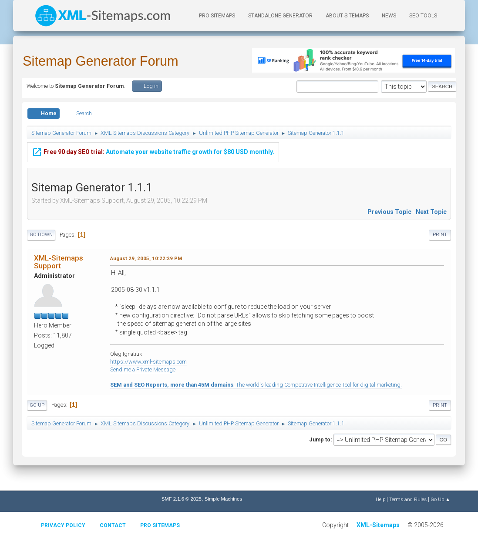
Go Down (41, 234)
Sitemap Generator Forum (100, 61)
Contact (113, 525)
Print (440, 234)
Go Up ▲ (440, 499)
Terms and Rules (408, 499)
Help (380, 499)
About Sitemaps (347, 16)
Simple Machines (223, 498)
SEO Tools (423, 16)
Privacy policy (63, 525)
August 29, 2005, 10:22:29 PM (146, 258)
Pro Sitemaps (160, 525)
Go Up (37, 405)
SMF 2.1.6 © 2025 (182, 498)
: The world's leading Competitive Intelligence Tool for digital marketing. (256, 384)
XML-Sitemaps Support (58, 262)
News (389, 16)
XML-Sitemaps (378, 524)
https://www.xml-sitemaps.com (148, 361)
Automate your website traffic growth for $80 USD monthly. (153, 150)
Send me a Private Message (142, 369)
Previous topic (389, 211)
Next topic (431, 211)
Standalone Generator (280, 16)
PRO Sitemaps (217, 16)
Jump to (319, 439)
